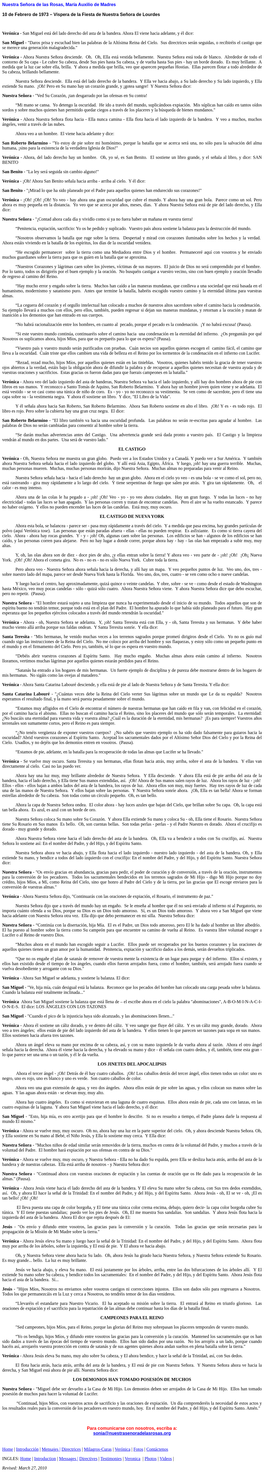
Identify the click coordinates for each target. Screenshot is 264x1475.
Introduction (45, 1458)
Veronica (132, 1458)
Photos (151, 1458)
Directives (88, 1458)
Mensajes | (51, 1449)
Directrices (71, 1449)
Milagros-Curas (97, 1449)
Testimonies (111, 1458)
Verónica (122, 1449)
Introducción (27, 1449)
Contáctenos (157, 1449)
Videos (166, 1458)
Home (7, 1449)
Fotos (138, 1449)
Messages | (68, 1458)
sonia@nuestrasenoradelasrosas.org (132, 1433)
